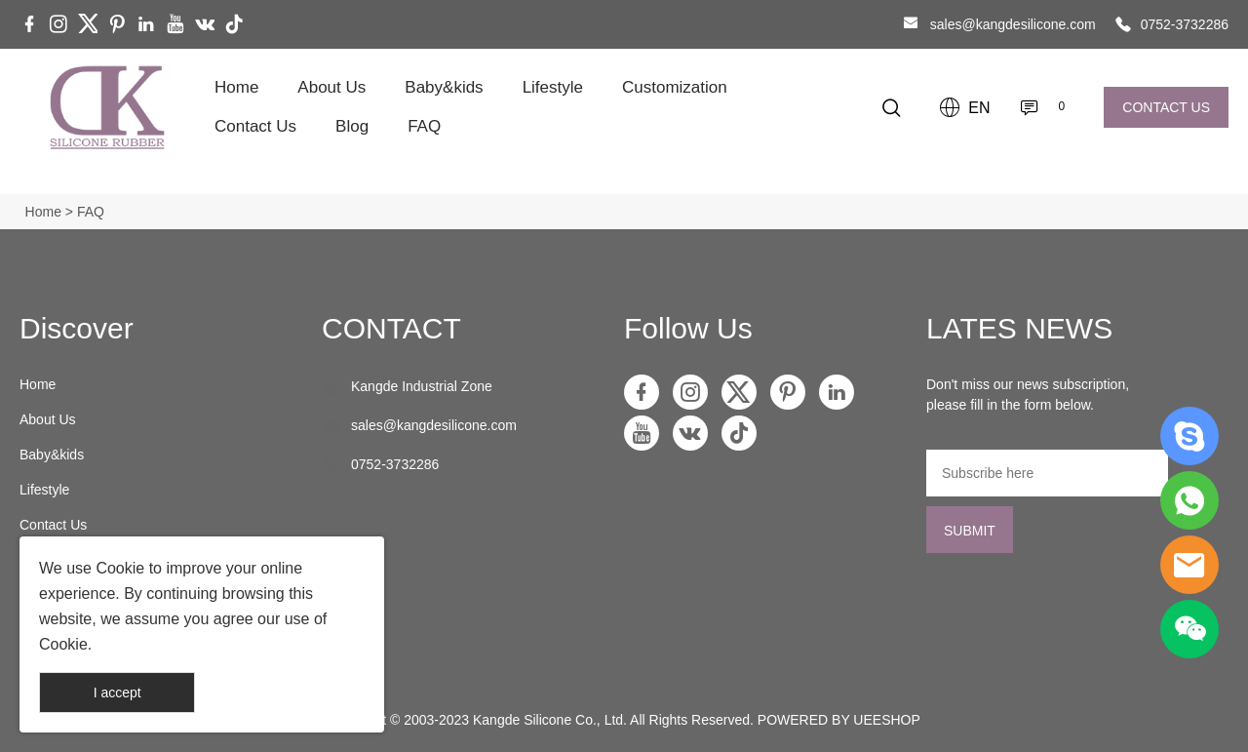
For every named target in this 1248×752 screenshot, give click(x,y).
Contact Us (255, 126)
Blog (352, 126)
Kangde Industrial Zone (421, 386)
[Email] (1047, 473)
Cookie (120, 568)
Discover (77, 328)
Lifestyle (553, 87)
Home (236, 87)
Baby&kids (444, 87)
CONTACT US (1166, 107)
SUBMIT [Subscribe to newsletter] (969, 530)
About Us (331, 87)
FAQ (424, 126)
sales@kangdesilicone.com (1013, 24)
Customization (674, 87)
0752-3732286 (1184, 24)
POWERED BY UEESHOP (839, 720)
